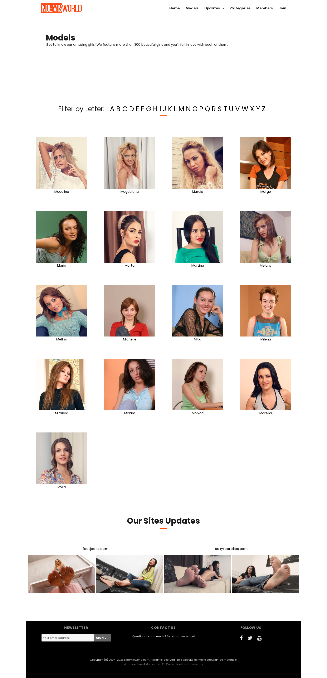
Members (264, 8)
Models (192, 8)
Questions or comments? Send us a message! (163, 636)
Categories (240, 8)
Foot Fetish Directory (189, 664)
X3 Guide (168, 664)
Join (282, 8)
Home (174, 8)
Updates (212, 8)
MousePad (153, 664)
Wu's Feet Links (134, 664)
